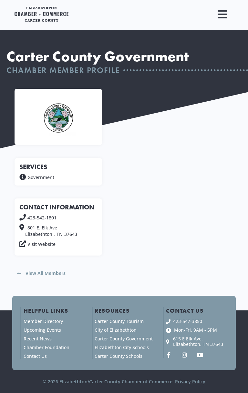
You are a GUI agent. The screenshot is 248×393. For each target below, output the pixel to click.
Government (40, 177)
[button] (222, 14)
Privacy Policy (190, 381)
